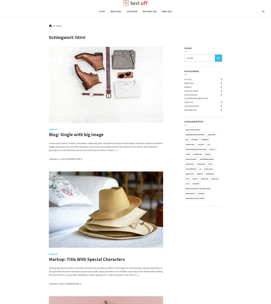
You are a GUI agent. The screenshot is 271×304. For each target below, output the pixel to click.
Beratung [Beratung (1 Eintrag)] (211, 135)
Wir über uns (149, 11)
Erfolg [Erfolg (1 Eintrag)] (212, 149)
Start (102, 11)
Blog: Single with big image (76, 134)
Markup (188, 87)
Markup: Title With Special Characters (87, 259)
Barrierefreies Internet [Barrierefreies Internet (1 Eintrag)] (195, 135)
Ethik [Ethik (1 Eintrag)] (188, 154)
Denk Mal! (167, 11)
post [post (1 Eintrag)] (188, 179)
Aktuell (188, 79)
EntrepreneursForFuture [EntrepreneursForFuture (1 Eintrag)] (196, 149)
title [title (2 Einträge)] (188, 184)
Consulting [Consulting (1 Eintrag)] (190, 144)
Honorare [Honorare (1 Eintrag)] (201, 164)
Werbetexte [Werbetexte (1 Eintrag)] (190, 194)
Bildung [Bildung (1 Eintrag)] (195, 140)
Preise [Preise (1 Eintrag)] (195, 179)
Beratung (115, 11)
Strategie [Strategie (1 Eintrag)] (204, 179)
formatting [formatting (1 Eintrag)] (197, 154)
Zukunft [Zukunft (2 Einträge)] (201, 194)
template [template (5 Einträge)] (214, 179)
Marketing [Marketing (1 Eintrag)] (190, 174)
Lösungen (132, 11)
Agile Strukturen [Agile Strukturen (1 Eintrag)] (192, 130)
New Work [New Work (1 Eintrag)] (210, 174)
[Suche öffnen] (263, 11)
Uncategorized (191, 106)
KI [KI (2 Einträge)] (200, 169)
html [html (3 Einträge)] (210, 164)
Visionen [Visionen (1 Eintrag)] (196, 184)
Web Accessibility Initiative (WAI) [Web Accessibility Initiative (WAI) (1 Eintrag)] (198, 189)
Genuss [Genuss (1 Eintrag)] (208, 154)
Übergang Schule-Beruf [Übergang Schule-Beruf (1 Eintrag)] (195, 198)
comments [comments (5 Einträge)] (205, 140)
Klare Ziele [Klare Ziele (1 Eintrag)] (208, 169)
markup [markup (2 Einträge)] (200, 174)
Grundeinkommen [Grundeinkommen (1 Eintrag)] (206, 159)
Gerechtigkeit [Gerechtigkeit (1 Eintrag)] (191, 159)
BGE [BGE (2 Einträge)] (187, 140)
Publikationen (191, 91)
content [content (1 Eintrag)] (201, 144)
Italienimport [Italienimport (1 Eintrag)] (191, 169)
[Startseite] (135, 3)
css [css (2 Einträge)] (208, 144)
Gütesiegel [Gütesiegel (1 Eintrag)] (190, 164)
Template (188, 102)
